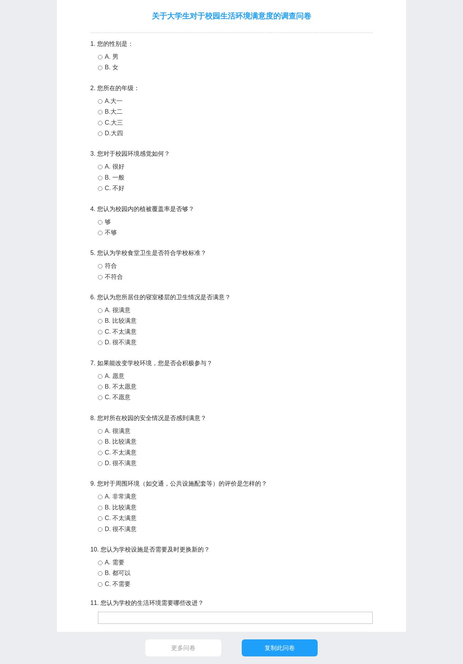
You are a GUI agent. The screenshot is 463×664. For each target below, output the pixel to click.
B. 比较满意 (121, 320)
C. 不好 (114, 188)
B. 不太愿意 (121, 386)
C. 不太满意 (121, 331)
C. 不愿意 (118, 397)
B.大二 (114, 111)
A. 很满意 (118, 310)
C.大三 (114, 122)
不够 (111, 232)
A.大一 (114, 101)
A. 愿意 (114, 376)
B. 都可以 (118, 573)
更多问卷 (183, 648)
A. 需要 (114, 562)
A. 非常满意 (121, 496)
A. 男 (111, 56)
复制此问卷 (280, 648)
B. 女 (111, 67)
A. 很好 (114, 166)
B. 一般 (114, 177)
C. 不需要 (118, 584)
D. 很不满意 (121, 342)
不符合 (114, 276)
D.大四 (114, 133)
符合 (111, 265)
